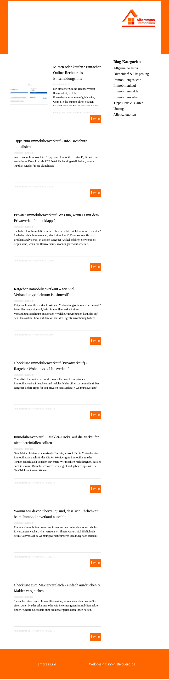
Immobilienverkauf (24, 152)
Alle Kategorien (124, 114)
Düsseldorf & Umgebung (131, 74)
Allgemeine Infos (125, 68)
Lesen (95, 119)
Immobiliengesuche (127, 80)
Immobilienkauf (61, 84)
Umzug (118, 109)
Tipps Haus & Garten (128, 103)
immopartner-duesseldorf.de (67, 112)
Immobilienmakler (23, 448)
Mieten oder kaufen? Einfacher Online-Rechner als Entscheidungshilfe (77, 72)
